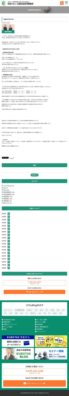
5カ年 (36, 310)
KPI (49, 313)
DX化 (58, 310)
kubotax (55, 313)
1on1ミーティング (8, 310)
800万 (41, 310)
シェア (12, 158)
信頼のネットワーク (10, 324)
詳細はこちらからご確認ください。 (10, 146)
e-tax (63, 310)
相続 (5, 329)
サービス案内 (8, 327)
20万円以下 (29, 310)
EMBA (16, 313)
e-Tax (5, 313)
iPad (45, 313)
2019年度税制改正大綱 (19, 310)
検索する (35, 175)
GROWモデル (33, 313)
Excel (21, 313)
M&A (61, 313)
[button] (66, 3)
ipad (40, 313)
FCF (26, 313)
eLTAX (10, 313)
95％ (47, 310)
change (52, 310)
